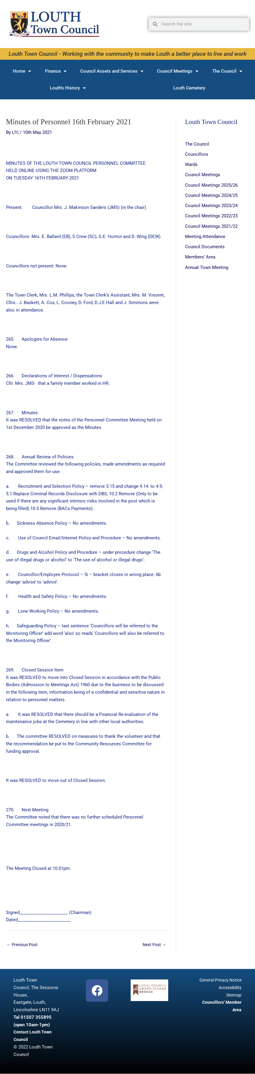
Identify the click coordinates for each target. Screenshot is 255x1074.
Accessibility (228, 988)
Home (22, 71)
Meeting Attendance (205, 235)
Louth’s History (68, 88)
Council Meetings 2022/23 (211, 215)
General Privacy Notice (218, 980)
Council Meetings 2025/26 (211, 184)
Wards (191, 164)
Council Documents (205, 245)
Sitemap (233, 995)
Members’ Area (200, 255)
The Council (227, 71)
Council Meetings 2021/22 (211, 225)
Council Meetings (177, 71)
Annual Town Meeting (206, 265)
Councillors (196, 154)
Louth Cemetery (189, 88)
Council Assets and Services (111, 71)
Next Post (153, 945)
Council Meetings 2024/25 (211, 194)
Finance (55, 71)
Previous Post (23, 945)
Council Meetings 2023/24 (211, 204)
